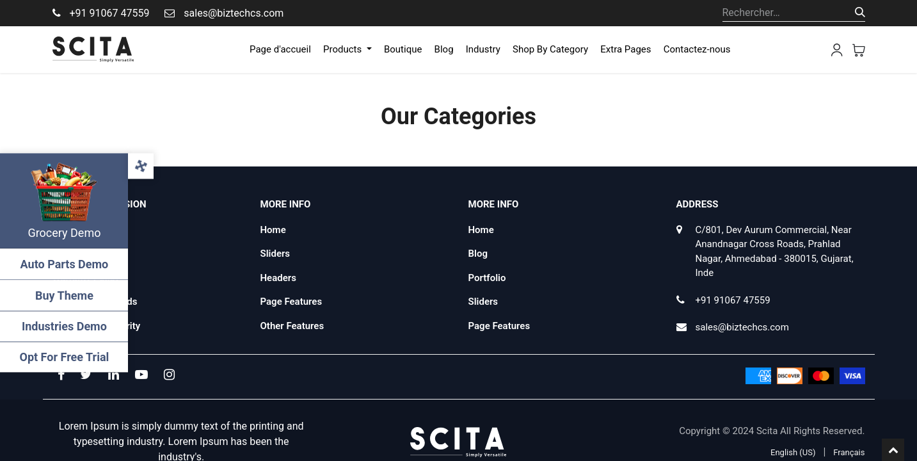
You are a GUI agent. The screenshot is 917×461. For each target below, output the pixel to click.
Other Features (292, 326)
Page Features (291, 301)
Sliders (275, 253)
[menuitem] (280, 49)
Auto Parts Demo (64, 264)
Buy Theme (64, 295)
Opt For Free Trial (64, 357)
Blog (478, 253)
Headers (278, 278)
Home (273, 230)
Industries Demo (64, 326)
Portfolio (487, 278)
